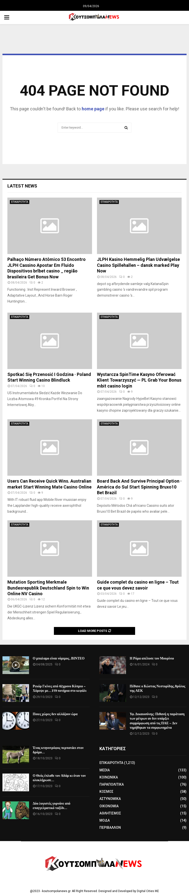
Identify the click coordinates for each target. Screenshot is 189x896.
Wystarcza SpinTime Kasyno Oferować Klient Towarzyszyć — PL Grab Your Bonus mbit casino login (139, 380)
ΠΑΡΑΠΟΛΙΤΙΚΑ (111, 784)
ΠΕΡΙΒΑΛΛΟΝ (110, 827)
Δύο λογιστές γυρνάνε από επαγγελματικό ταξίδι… (51, 806)
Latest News (22, 185)
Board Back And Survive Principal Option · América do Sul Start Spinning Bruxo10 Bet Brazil (139, 486)
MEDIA (104, 770)
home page (93, 108)
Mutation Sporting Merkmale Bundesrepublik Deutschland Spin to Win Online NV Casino (48, 587)
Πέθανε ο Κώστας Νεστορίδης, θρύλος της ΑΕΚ (157, 688)
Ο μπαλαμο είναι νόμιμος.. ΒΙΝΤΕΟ (59, 658)
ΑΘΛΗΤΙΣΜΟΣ (110, 813)
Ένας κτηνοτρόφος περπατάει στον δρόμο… (58, 750)
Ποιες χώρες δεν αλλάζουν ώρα (55, 714)
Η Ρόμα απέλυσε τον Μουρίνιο (152, 658)
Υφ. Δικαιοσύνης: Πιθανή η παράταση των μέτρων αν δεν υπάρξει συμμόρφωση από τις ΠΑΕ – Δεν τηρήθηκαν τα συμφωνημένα (157, 720)
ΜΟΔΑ (104, 820)
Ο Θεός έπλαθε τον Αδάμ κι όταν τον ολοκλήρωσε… (59, 778)
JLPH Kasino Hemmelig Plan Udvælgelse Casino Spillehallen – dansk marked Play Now (138, 265)
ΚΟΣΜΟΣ (106, 792)
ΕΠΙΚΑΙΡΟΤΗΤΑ (19, 202)
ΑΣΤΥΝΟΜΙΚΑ (110, 799)
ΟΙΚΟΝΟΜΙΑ (109, 806)
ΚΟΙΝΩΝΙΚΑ (108, 777)
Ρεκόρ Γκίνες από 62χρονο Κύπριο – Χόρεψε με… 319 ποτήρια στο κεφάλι (59, 688)
